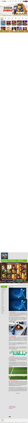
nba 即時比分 (3, 301)
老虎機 (2, 313)
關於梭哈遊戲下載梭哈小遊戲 (21, 261)
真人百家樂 (3, 296)
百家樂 (2, 312)
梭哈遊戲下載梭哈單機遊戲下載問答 (5, 261)
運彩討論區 (3, 298)
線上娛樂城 (3, 311)
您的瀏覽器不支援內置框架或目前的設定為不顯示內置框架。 (14, 16)
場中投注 (2, 297)
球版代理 (2, 300)
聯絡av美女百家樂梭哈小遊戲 (13, 261)
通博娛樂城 (3, 299)
